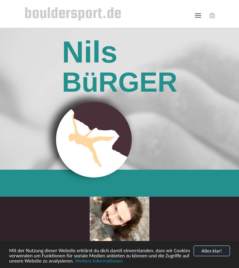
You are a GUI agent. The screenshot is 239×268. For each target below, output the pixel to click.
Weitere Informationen (99, 261)
